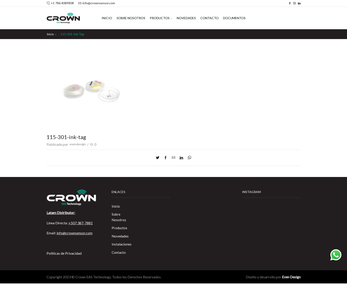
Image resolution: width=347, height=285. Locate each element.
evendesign (78, 144)
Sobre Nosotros (131, 18)
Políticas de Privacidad (64, 253)
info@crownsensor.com (74, 233)
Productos (161, 18)
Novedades (186, 18)
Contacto (209, 18)
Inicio (107, 18)
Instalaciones (122, 245)
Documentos (234, 18)
